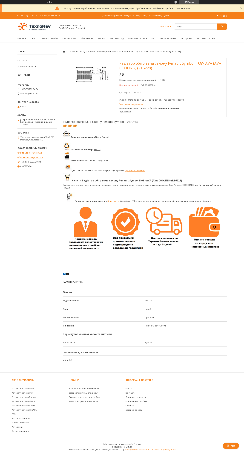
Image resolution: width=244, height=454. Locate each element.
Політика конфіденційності (163, 449)
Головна (21, 38)
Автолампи (17, 426)
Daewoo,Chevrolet (49, 38)
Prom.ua (137, 444)
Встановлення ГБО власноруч (83, 392)
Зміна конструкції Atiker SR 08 (83, 401)
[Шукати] (222, 26)
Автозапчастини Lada (23, 388)
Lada (33, 38)
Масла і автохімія (20, 422)
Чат (231, 445)
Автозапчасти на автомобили (84, 388)
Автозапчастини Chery (23, 401)
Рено (92, 51)
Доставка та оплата (135, 170)
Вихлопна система (137, 38)
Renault (101, 38)
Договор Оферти (134, 409)
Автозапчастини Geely (23, 405)
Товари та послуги (77, 51)
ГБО (153, 38)
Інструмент (186, 38)
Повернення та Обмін (136, 401)
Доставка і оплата (206, 38)
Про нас (129, 388)
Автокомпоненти (20, 431)
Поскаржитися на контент (137, 449)
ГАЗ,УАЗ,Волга (69, 38)
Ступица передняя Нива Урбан (84, 397)
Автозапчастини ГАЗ (22, 392)
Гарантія (130, 405)
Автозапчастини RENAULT (25, 409)
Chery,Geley (87, 38)
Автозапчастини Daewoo (24, 397)
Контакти (22, 60)
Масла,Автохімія (168, 38)
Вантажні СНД (117, 38)
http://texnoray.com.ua (31, 152)
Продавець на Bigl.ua (122, 446)
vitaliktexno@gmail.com (31, 157)
